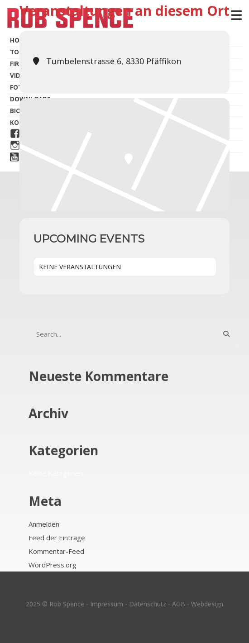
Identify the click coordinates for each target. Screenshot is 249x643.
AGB (178, 604)
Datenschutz (147, 604)
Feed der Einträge (57, 537)
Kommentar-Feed (56, 551)
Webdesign (207, 604)
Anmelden (44, 524)
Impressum (106, 604)
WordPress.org (53, 564)
